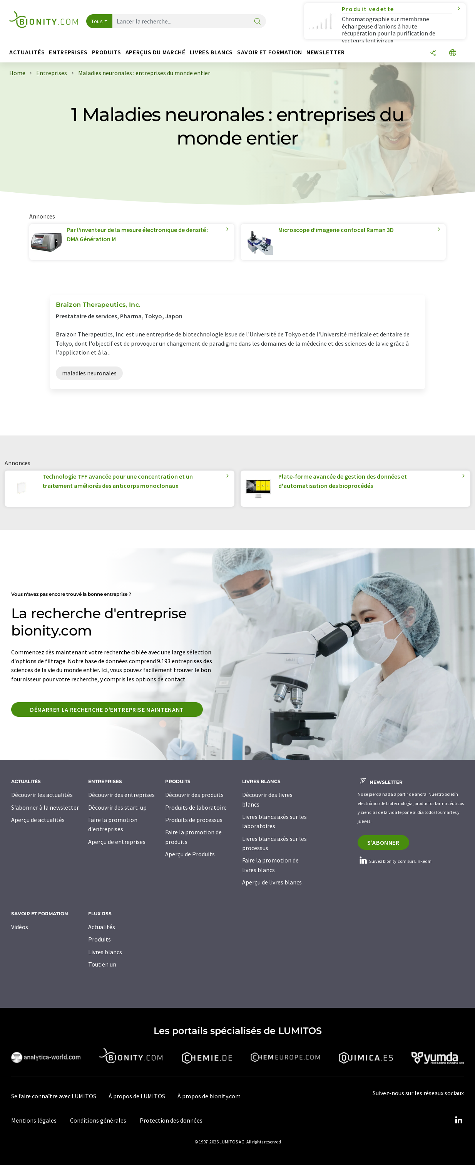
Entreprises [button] (68, 52)
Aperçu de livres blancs (272, 882)
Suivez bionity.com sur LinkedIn (395, 861)
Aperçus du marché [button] (155, 52)
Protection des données (171, 1120)
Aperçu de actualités (38, 820)
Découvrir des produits (194, 795)
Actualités (101, 927)
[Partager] (433, 53)
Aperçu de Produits (190, 854)
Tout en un (102, 964)
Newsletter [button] (325, 52)
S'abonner (383, 842)
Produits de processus (193, 820)
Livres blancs (105, 952)
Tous (97, 21)
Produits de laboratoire (196, 807)
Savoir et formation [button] (269, 52)
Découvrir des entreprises (121, 795)
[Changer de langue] (452, 53)
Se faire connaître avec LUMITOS (53, 1096)
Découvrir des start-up (117, 807)
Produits (99, 939)
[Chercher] (257, 21)
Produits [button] (106, 52)
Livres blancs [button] (211, 52)
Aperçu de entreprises (117, 842)
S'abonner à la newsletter (45, 807)
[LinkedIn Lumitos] (458, 1120)
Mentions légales (34, 1120)
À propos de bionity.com (209, 1096)
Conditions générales (98, 1120)
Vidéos (19, 927)
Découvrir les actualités (42, 795)
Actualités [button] (27, 52)
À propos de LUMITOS (137, 1096)
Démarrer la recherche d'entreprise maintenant (107, 709)
